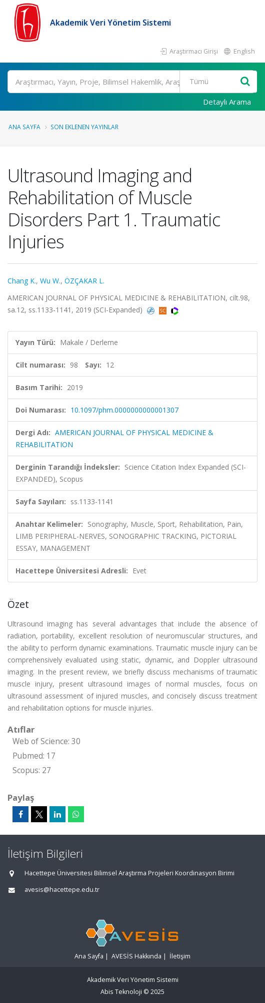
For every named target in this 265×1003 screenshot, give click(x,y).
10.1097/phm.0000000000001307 (124, 410)
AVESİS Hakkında (137, 956)
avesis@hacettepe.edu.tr (62, 889)
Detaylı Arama (227, 102)
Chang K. (22, 280)
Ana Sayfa (24, 127)
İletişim (180, 956)
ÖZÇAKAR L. (84, 280)
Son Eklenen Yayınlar (84, 127)
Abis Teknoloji (121, 991)
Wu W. (50, 280)
